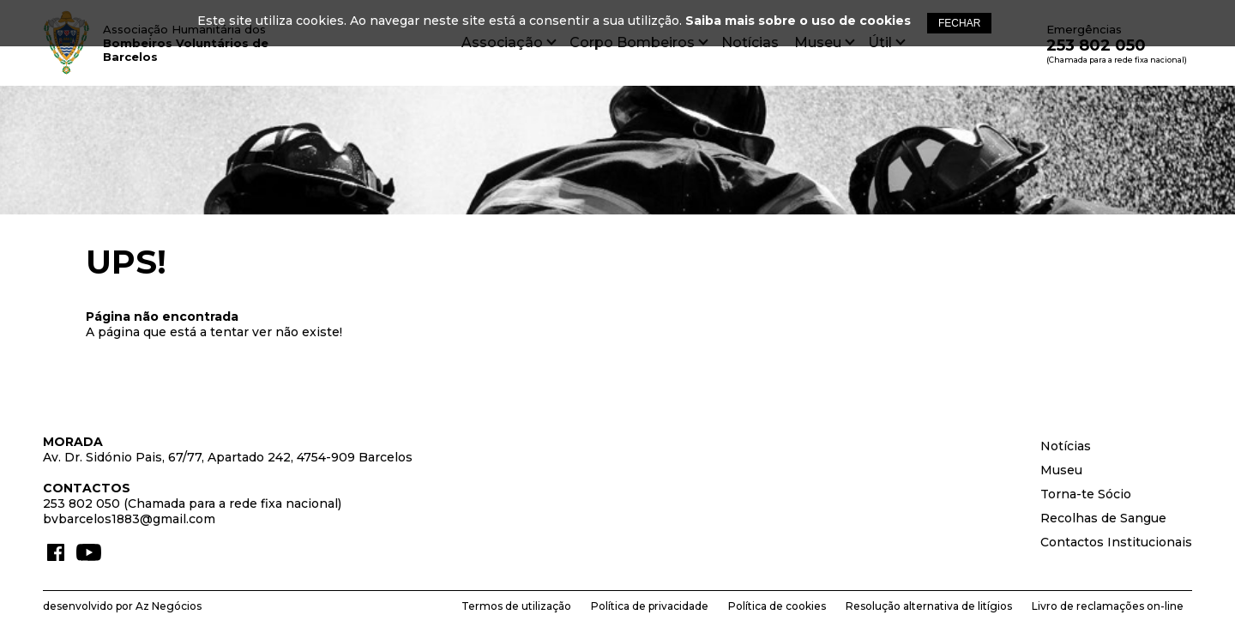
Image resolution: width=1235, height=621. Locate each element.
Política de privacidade (649, 606)
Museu (1061, 470)
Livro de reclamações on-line (1108, 606)
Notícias (1065, 446)
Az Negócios (169, 606)
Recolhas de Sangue (1103, 518)
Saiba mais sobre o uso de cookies (798, 20)
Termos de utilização (516, 606)
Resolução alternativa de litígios (929, 606)
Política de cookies (777, 606)
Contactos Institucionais (1116, 542)
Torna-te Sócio (1085, 494)
